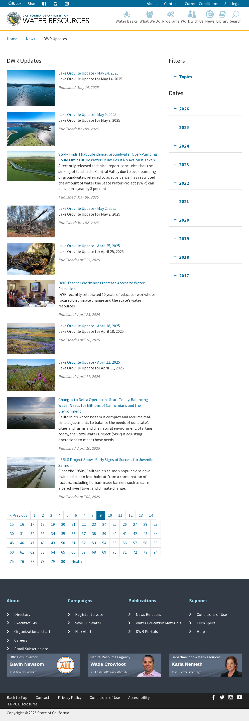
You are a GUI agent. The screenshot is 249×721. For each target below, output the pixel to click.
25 (114, 524)
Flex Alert (83, 631)
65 (63, 552)
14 (151, 515)
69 (104, 552)
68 (94, 552)
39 (104, 533)
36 (73, 533)
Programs (170, 17)
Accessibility (139, 697)
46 (22, 542)
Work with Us (192, 17)
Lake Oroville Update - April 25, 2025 (89, 245)
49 (53, 542)
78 (43, 561)
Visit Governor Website (23, 672)
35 (63, 533)
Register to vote (89, 614)
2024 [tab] (184, 146)
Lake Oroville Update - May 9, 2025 (87, 114)
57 (135, 542)
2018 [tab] (184, 257)
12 (131, 515)
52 (84, 542)
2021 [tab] (184, 201)
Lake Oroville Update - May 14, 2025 (88, 73)
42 (135, 533)
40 (114, 533)
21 (73, 524)
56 (125, 542)
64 (53, 552)
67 (84, 552)
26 (125, 524)
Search (235, 17)
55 (114, 542)
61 (22, 552)
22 (84, 524)
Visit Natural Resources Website (109, 672)
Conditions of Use (212, 614)
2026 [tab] (184, 109)
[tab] (205, 76)
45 (12, 542)
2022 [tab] (184, 183)
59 (156, 542)
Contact (171, 3)
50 (63, 542)
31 (22, 533)
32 (32, 533)
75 (12, 561)
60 (12, 552)
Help (201, 631)
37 (84, 533)
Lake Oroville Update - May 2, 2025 (87, 208)
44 (156, 533)
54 (104, 542)
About (152, 3)
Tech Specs (206, 622)
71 (125, 552)
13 (141, 515)
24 (104, 524)
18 (43, 524)
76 (22, 561)
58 (145, 542)
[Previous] (19, 515)
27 (135, 524)
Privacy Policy (69, 697)
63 (43, 552)
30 (12, 533)
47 (32, 542)
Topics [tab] (185, 77)
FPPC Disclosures (23, 703)
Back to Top (17, 697)
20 (63, 524)
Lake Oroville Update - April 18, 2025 (89, 325)
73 (145, 552)
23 (94, 524)
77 (32, 561)
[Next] (76, 561)
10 (110, 515)
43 (145, 533)
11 (120, 515)
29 (156, 524)
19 (53, 524)
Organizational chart (32, 631)
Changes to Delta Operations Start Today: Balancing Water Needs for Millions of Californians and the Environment (103, 405)
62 (32, 552)
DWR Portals (147, 631)
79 (53, 561)
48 (43, 542)
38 (94, 533)
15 (12, 524)
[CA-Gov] (15, 3)
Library (222, 17)
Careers (20, 639)
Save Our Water (88, 622)
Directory (22, 614)
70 (114, 552)
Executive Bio (25, 622)
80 (63, 561)
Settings (231, 3)
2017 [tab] (184, 276)
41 (125, 533)
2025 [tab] (184, 127)
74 (156, 552)
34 (53, 533)
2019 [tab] (184, 238)
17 (32, 524)
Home (12, 38)
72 (135, 552)
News (209, 17)
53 (94, 542)
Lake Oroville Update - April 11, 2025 (89, 362)
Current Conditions (201, 3)
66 (73, 552)
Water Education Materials (158, 622)
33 (43, 533)
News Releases (148, 614)
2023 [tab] (184, 164)
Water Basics (127, 17)
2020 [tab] (184, 220)
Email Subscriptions (31, 648)
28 (145, 524)
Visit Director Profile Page (186, 672)
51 (73, 542)
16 (22, 524)
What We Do (150, 17)
